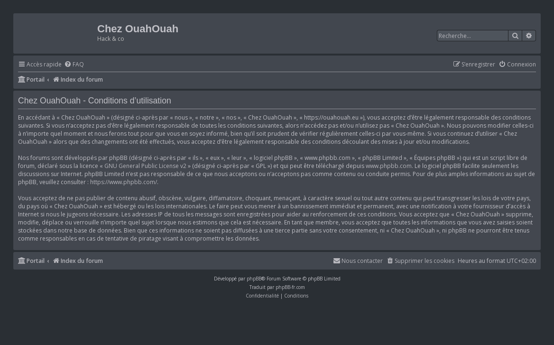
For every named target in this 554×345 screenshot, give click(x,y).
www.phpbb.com (389, 166)
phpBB (254, 278)
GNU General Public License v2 (145, 166)
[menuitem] (74, 64)
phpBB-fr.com (290, 287)
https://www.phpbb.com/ (123, 182)
